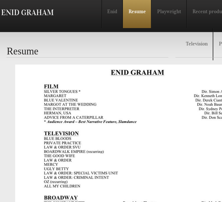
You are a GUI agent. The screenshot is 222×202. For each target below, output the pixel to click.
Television (197, 44)
